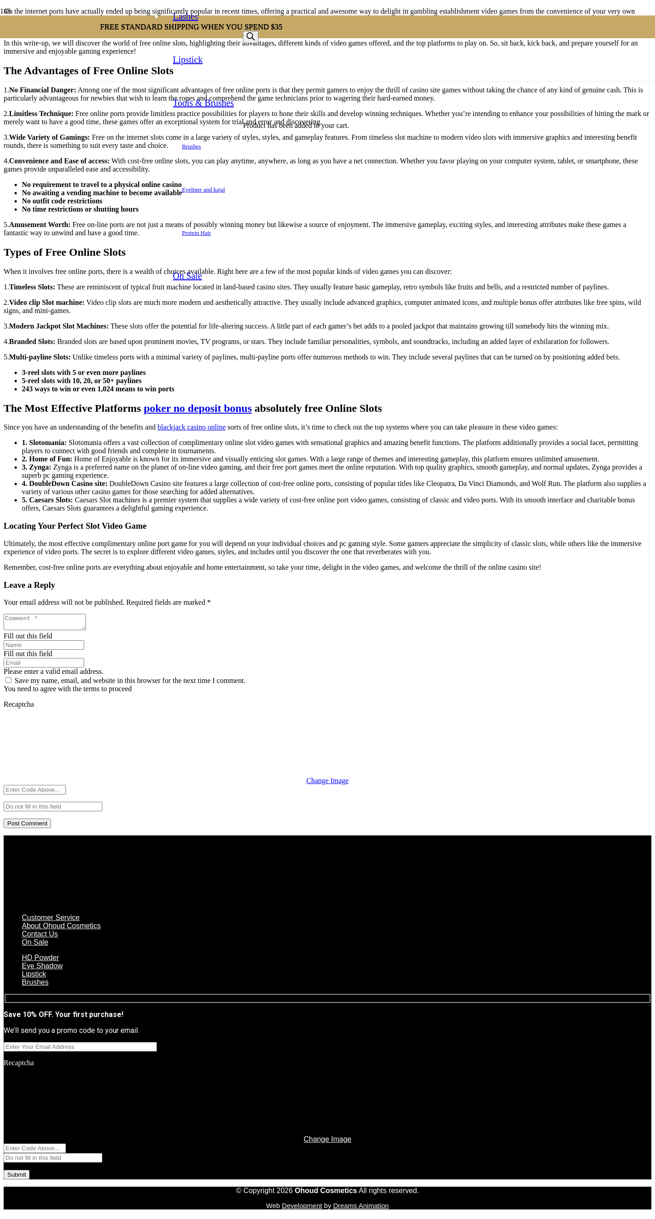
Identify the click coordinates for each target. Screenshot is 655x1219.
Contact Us (40, 937)
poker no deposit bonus (198, 408)
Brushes (35, 985)
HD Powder (40, 960)
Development (302, 1208)
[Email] (44, 665)
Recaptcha (19, 707)
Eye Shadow (42, 968)
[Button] (247, 81)
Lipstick (34, 977)
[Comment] (49, 623)
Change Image (328, 783)
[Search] (250, 37)
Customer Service (51, 920)
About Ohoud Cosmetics (61, 928)
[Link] (100, 75)
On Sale (35, 945)
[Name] (44, 647)
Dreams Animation (361, 1208)
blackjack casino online (191, 427)
